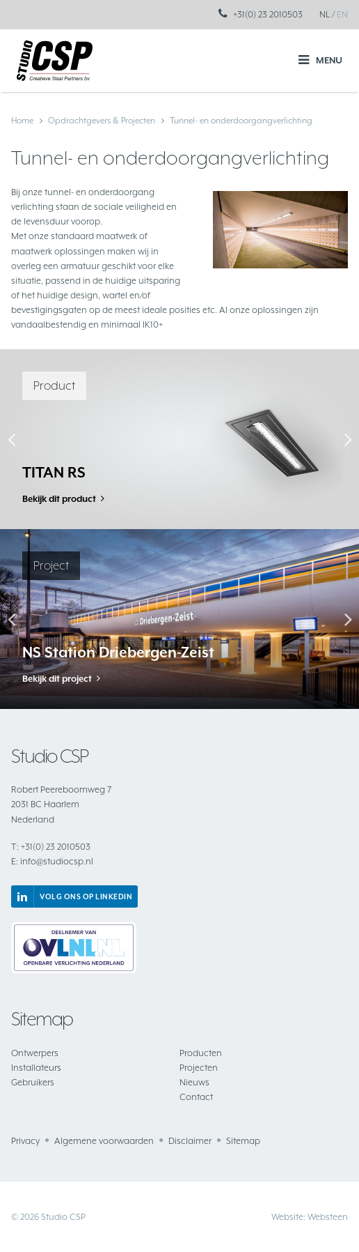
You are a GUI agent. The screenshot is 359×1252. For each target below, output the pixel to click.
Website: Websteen (309, 1217)
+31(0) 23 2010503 (268, 14)
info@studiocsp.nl (52, 861)
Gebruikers (32, 1082)
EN (342, 14)
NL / (327, 14)
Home (22, 120)
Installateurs (36, 1067)
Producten (201, 1053)
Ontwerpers (34, 1053)
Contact (196, 1097)
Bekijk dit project (57, 678)
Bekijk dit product (59, 499)
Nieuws (194, 1082)
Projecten (199, 1067)
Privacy (25, 1141)
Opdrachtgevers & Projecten (101, 120)
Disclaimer (190, 1141)
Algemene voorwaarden (104, 1141)
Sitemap (243, 1141)
